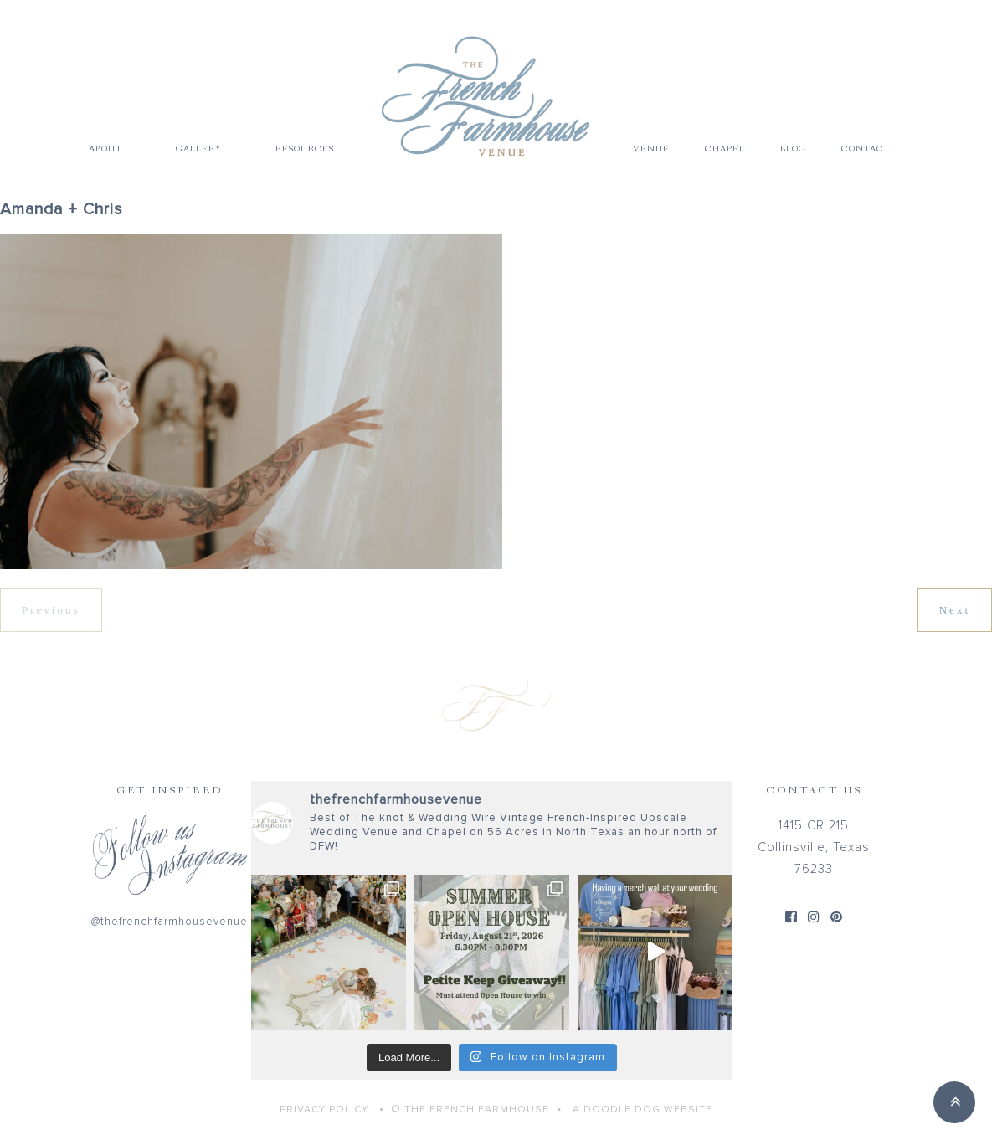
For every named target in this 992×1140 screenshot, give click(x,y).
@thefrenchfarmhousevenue (169, 922)
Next (954, 609)
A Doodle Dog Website (642, 1110)
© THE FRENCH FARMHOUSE (470, 1110)
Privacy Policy (324, 1110)
